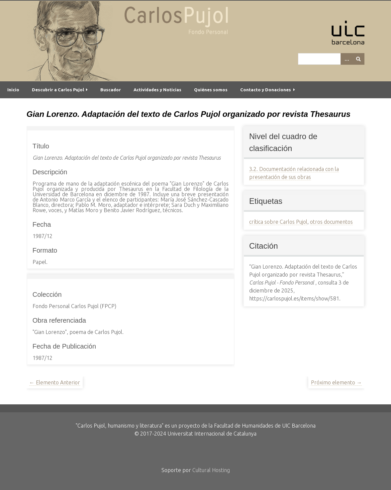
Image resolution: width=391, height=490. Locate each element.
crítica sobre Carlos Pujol (278, 222)
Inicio (13, 89)
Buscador (110, 89)
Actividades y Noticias (157, 89)
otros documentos (331, 222)
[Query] (331, 59)
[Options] (346, 59)
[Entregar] (358, 59)
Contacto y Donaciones (265, 89)
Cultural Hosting (211, 470)
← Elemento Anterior (54, 382)
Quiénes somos (211, 89)
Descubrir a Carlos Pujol (58, 89)
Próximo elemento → (336, 382)
